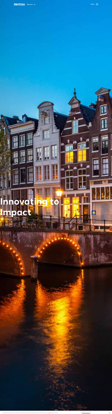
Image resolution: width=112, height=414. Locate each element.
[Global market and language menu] (31, 4)
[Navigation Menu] (94, 4)
